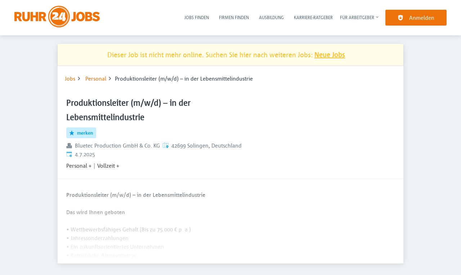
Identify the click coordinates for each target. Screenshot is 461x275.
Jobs (70, 78)
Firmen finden (234, 17)
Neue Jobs (329, 54)
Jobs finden (196, 17)
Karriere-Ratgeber (313, 17)
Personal (95, 78)
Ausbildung (271, 17)
